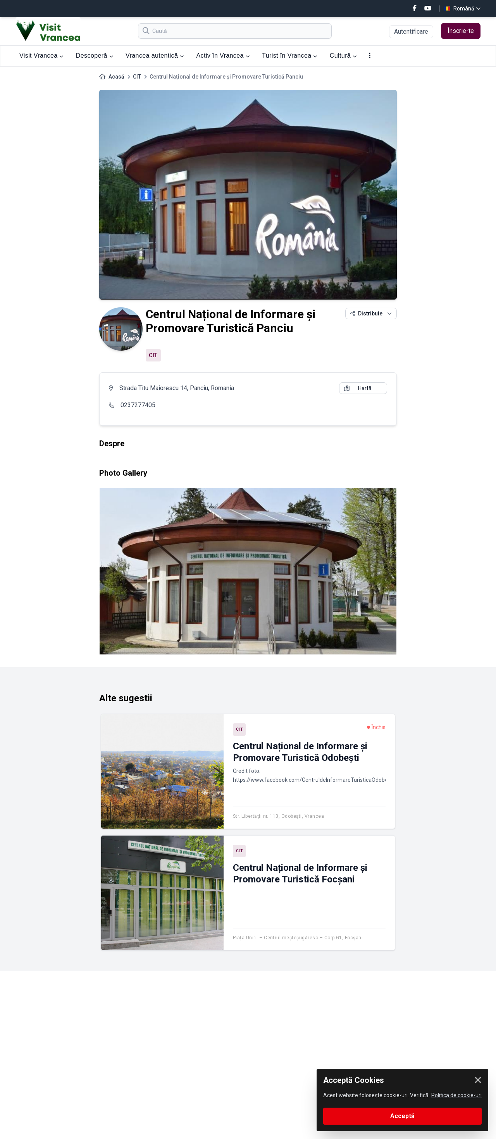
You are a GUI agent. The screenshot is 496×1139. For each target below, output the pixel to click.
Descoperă (94, 55)
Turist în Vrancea (289, 55)
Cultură (343, 55)
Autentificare (411, 31)
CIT (137, 77)
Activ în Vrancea (223, 55)
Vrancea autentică (155, 55)
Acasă (116, 77)
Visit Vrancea (41, 55)
